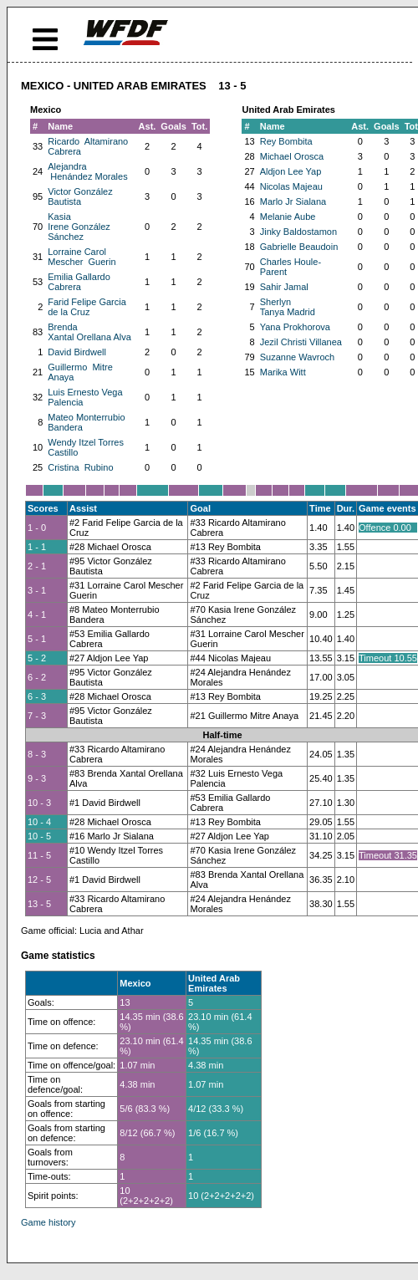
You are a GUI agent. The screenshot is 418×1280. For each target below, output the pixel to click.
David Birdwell (77, 352)
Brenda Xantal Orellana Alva (89, 332)
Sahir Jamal (284, 287)
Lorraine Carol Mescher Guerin (81, 257)
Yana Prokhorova (295, 327)
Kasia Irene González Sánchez (79, 227)
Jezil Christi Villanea (301, 342)
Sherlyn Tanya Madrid (287, 307)
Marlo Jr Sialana (293, 201)
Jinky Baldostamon (298, 232)
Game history (48, 1222)
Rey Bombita (286, 141)
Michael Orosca (292, 156)
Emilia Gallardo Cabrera (79, 282)
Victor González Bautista (80, 196)
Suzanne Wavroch (297, 357)
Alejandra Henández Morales (87, 171)
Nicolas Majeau (291, 186)
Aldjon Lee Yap (291, 171)
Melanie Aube (288, 217)
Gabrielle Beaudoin (299, 247)
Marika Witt (283, 372)
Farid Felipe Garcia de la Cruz (87, 307)
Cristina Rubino (80, 467)
